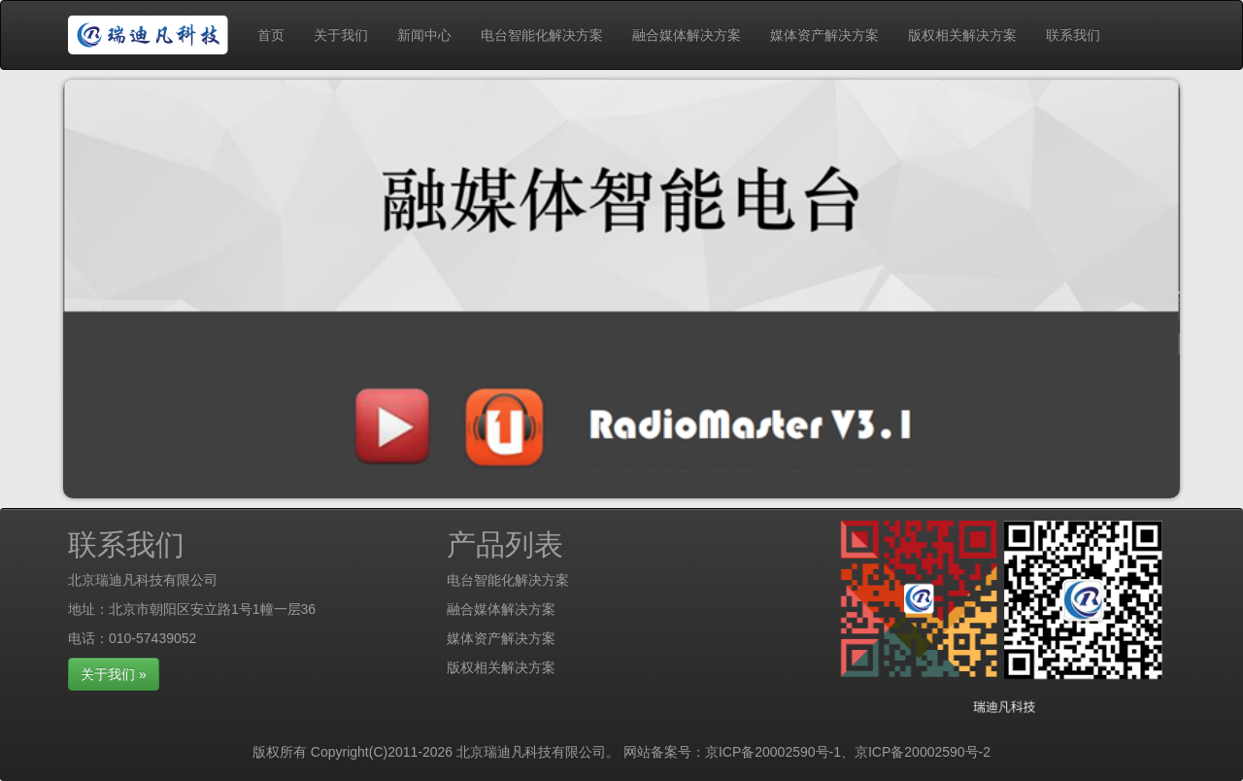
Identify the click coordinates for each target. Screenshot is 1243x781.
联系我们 (1073, 35)
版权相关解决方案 (962, 35)
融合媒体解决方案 (686, 35)
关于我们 (341, 35)
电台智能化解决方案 (542, 35)
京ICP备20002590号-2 (923, 752)
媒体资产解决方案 (824, 35)
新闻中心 (424, 35)
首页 (271, 35)
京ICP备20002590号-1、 (780, 752)
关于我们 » (114, 674)
